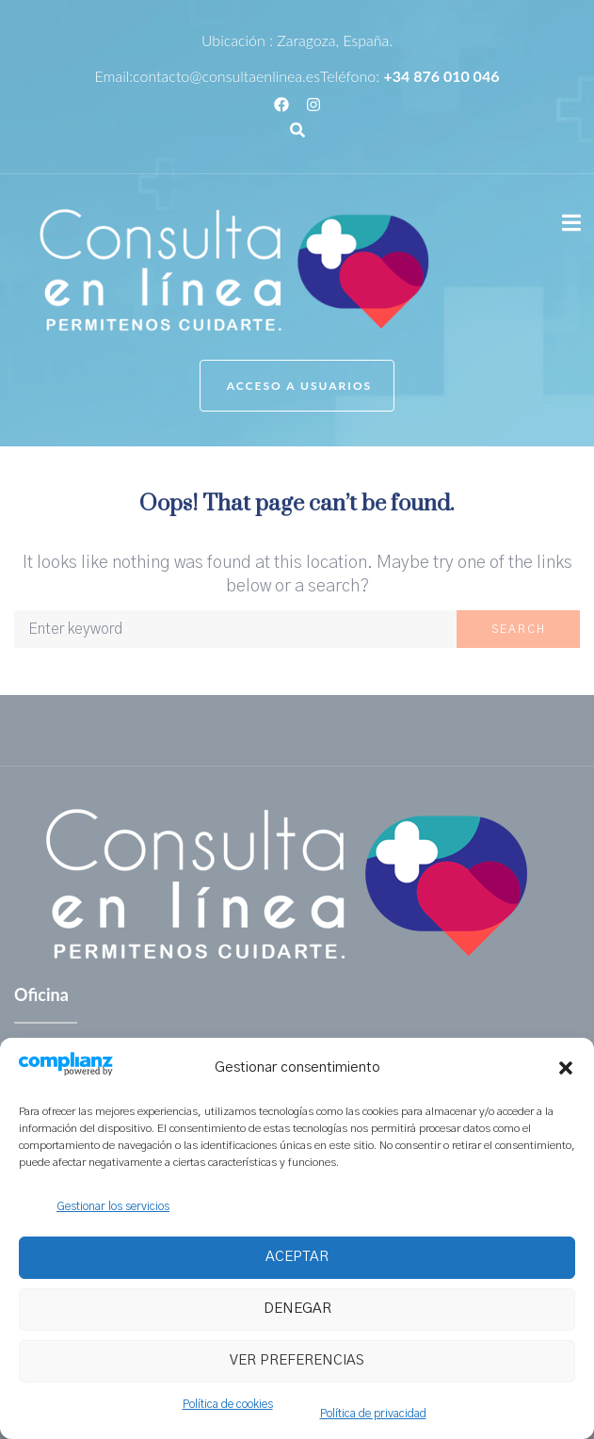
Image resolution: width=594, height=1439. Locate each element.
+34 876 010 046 (441, 76)
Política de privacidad (373, 1413)
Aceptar (297, 1257)
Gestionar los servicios (112, 1206)
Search (518, 629)
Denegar (297, 1309)
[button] (565, 1068)
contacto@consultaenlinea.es (226, 76)
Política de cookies (228, 1404)
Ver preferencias (297, 1360)
